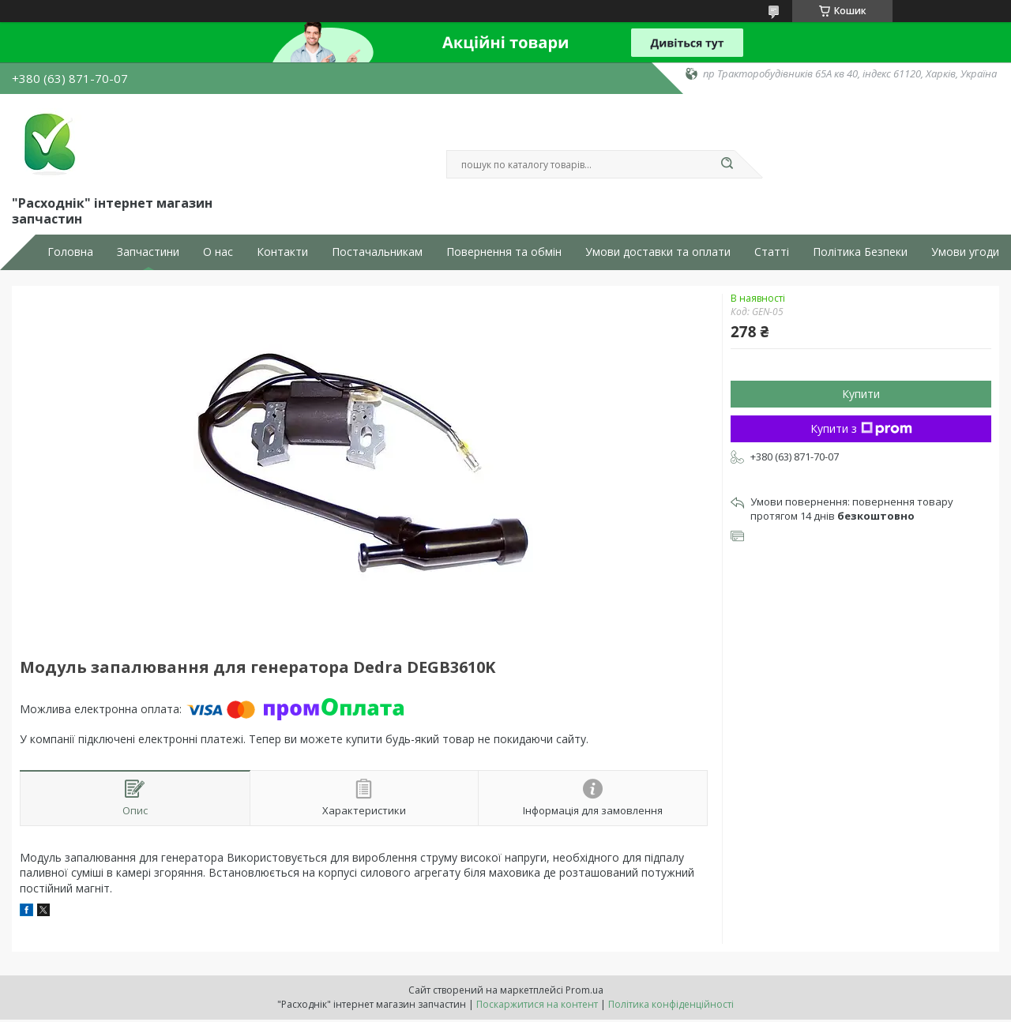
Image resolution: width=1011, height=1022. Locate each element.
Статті (771, 251)
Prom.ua (584, 990)
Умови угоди (965, 251)
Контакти (282, 251)
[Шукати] (726, 164)
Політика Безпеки (860, 251)
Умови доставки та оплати (658, 251)
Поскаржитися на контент (537, 1004)
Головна (70, 251)
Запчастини (148, 251)
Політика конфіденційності (671, 1004)
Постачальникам (377, 251)
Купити (861, 393)
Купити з (861, 428)
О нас (218, 251)
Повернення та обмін (504, 251)
